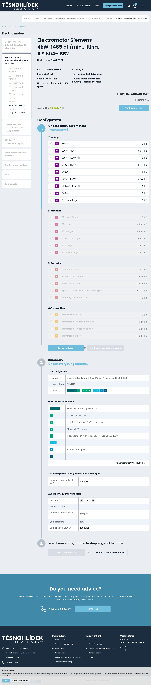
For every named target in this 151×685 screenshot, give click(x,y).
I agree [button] (6, 680)
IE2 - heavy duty (17, 88)
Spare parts (11, 189)
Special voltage (69, 205)
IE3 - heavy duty (17, 99)
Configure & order (134, 113)
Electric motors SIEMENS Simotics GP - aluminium (16, 50)
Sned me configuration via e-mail (109, 557)
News (92, 6)
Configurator (49, 125)
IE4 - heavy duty (89, 19)
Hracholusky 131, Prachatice (16, 653)
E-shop (22, 19)
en (144, 6)
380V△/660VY (69, 184)
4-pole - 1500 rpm (105, 19)
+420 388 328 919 (11, 663)
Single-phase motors (16, 170)
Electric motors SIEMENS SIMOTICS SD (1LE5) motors (16, 132)
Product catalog (96, 649)
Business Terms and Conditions (103, 653)
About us (60, 6)
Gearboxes (60, 653)
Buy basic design (66, 353)
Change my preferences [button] (21, 680)
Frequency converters (65, 649)
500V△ (65, 198)
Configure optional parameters (105, 353)
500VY (65, 177)
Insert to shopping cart (66, 557)
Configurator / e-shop (111, 6)
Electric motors (34, 19)
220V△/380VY (69, 156)
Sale (7, 179)
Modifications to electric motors (69, 662)
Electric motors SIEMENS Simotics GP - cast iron (61, 19)
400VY (65, 149)
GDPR (91, 662)
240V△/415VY (69, 170)
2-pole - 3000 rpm (18, 114)
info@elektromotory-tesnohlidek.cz (19, 658)
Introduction (11, 19)
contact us (103, 614)
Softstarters (60, 658)
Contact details (77, 6)
